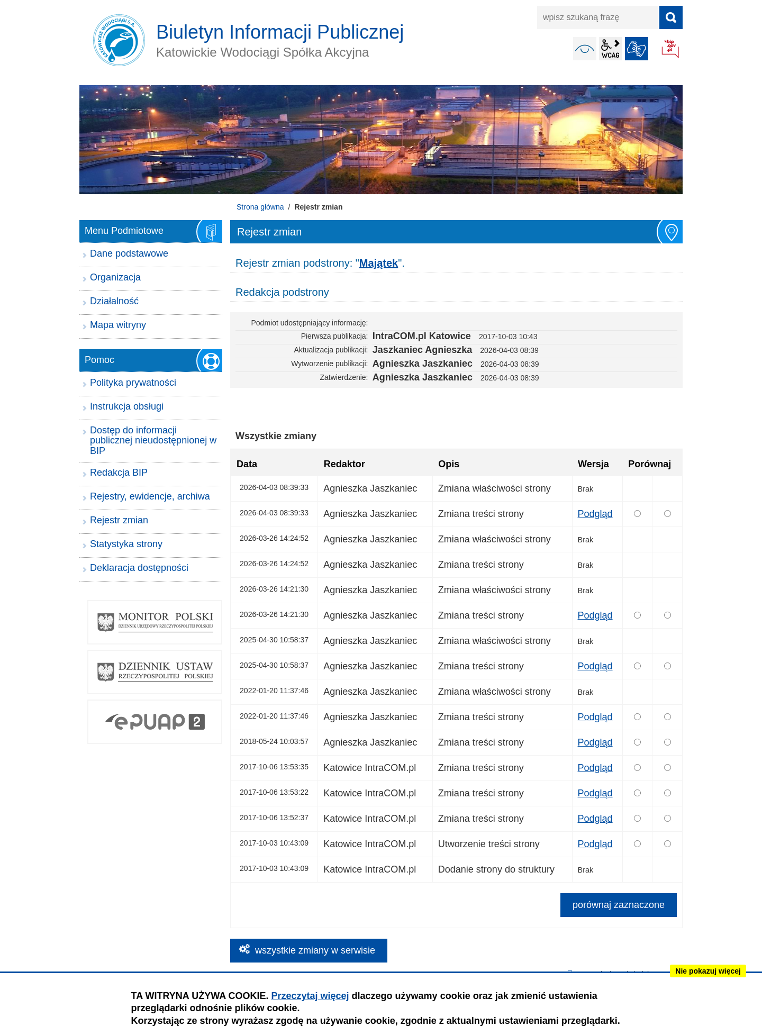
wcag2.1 (610, 48)
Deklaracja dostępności (139, 567)
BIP (671, 49)
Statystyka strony (126, 544)
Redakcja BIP (119, 472)
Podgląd (595, 514)
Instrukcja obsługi (127, 406)
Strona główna (260, 207)
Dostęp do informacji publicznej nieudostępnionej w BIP (153, 441)
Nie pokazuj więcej (708, 971)
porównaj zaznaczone (619, 905)
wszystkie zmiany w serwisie (315, 950)
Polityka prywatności (133, 382)
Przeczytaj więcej (310, 996)
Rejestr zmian (119, 520)
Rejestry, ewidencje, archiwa (150, 496)
